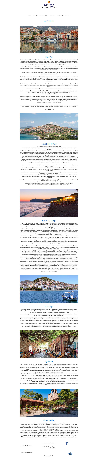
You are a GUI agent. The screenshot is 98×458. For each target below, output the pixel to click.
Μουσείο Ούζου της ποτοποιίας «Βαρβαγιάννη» (47, 326)
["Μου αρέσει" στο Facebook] (72, 443)
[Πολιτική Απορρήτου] (27, 445)
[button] (27, 452)
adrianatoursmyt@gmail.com (49, 443)
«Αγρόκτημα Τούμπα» (70, 320)
